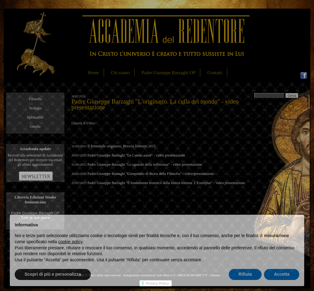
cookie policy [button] (70, 241)
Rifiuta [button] (245, 274)
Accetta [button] (281, 274)
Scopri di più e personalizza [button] (53, 274)
